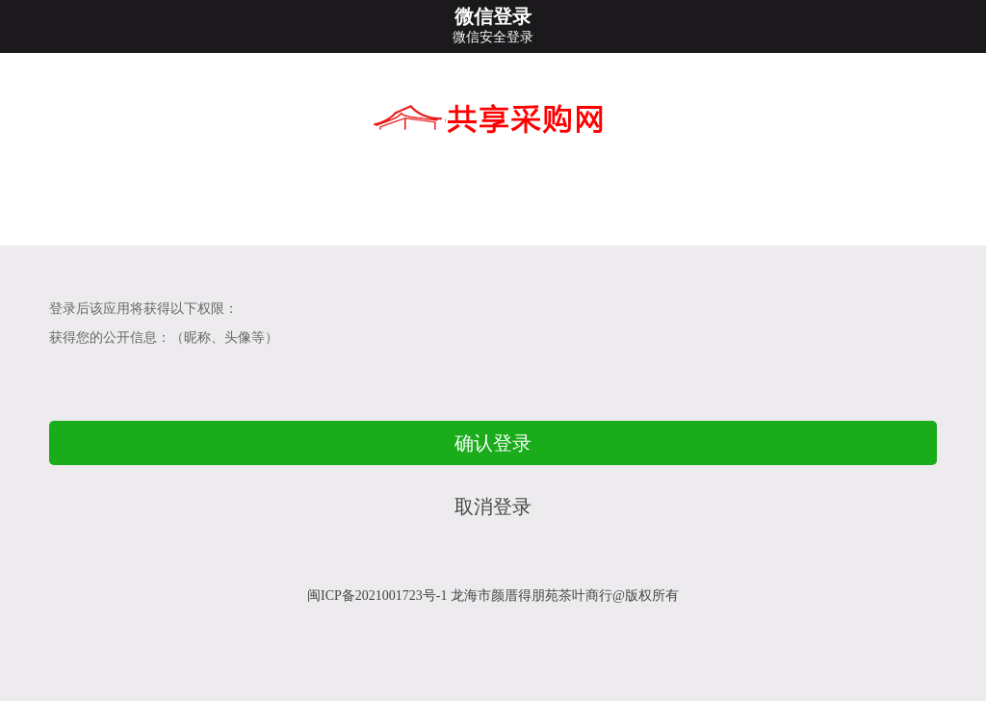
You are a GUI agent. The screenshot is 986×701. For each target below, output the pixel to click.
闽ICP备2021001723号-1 (377, 595)
